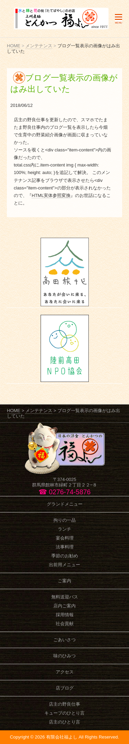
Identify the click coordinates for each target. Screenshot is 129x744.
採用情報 (65, 614)
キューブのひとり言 (64, 713)
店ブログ (65, 688)
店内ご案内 (64, 605)
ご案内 (64, 580)
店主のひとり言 (64, 721)
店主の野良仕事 (64, 704)
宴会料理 (65, 538)
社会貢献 (65, 623)
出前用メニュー (64, 564)
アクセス (65, 671)
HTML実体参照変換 (51, 195)
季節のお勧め (64, 555)
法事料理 (65, 546)
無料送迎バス (64, 596)
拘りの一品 (64, 520)
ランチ (64, 529)
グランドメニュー (65, 504)
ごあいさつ (64, 639)
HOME (13, 45)
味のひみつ (64, 655)
